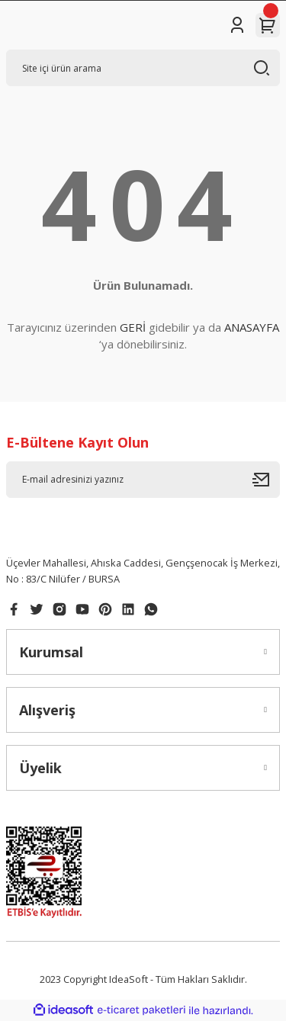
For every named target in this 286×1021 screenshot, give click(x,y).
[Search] (143, 68)
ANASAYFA (251, 327)
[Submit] (266, 479)
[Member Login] (237, 25)
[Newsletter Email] (143, 479)
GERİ (133, 327)
